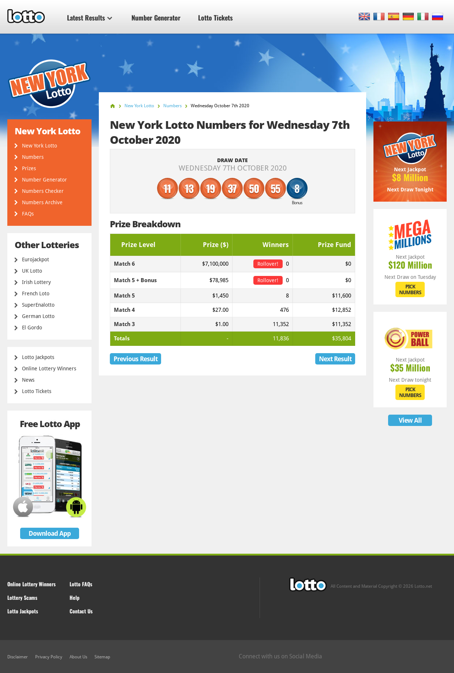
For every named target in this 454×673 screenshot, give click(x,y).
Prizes (29, 168)
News (28, 380)
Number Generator (156, 17)
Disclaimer (17, 656)
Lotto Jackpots (38, 357)
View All (410, 420)
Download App (50, 533)
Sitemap (102, 656)
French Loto (35, 293)
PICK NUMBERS (410, 289)
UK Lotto (32, 271)
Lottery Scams (22, 597)
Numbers (33, 157)
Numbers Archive (42, 202)
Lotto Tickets (215, 17)
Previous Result (135, 359)
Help (74, 597)
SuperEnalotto (38, 305)
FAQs (28, 214)
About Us (78, 656)
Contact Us (81, 611)
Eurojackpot (35, 259)
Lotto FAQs (81, 584)
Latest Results (89, 17)
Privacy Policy (48, 656)
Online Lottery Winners (49, 368)
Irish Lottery (36, 282)
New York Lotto (39, 146)
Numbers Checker (43, 191)
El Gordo (32, 327)
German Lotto (38, 316)
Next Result (335, 359)
